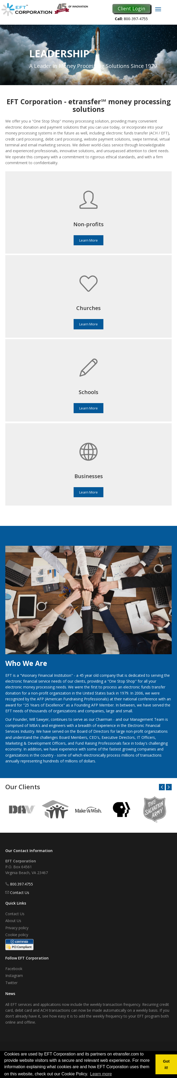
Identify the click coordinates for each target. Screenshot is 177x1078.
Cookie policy (16, 934)
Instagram (14, 975)
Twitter (11, 982)
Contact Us (19, 892)
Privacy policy (16, 927)
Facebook (13, 968)
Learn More (88, 240)
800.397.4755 (21, 884)
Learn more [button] (101, 1074)
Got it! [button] (166, 1064)
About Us (13, 920)
